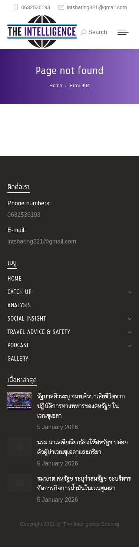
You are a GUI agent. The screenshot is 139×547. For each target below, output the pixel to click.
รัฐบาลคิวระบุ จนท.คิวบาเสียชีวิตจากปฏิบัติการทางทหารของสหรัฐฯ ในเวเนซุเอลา (81, 406)
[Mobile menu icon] (123, 32)
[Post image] (19, 401)
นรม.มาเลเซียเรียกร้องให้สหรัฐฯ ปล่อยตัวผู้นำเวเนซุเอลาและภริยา (82, 447)
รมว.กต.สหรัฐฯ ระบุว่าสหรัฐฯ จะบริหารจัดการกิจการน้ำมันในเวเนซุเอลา (84, 483)
